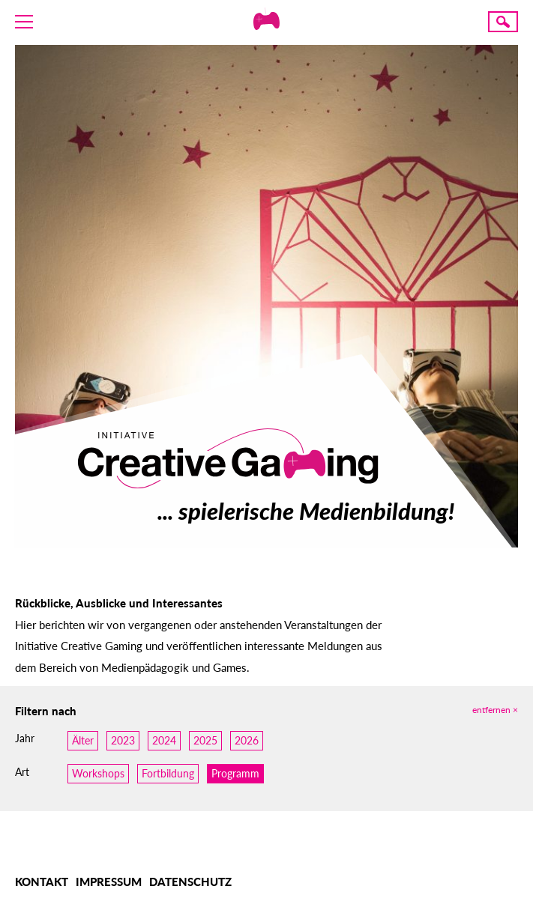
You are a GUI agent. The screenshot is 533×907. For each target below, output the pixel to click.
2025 (205, 740)
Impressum (109, 881)
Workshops (98, 773)
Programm (235, 773)
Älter (83, 740)
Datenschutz (190, 881)
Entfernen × (495, 709)
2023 (123, 740)
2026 (247, 740)
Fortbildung (168, 773)
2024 (164, 740)
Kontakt (41, 881)
